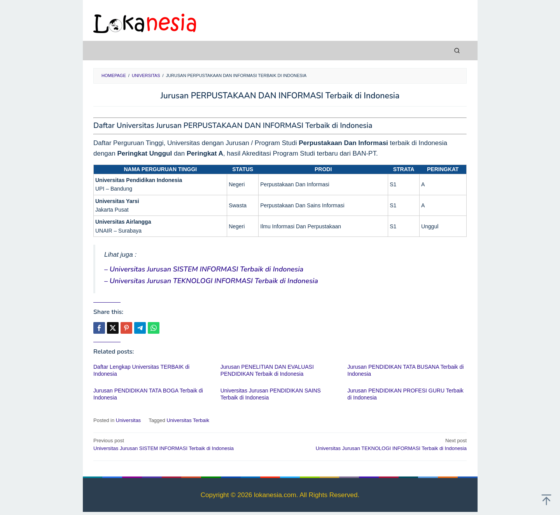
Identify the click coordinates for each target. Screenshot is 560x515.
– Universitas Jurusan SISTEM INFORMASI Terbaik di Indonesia (203, 269)
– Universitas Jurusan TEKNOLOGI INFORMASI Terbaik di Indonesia (211, 281)
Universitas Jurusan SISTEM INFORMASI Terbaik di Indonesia (183, 444)
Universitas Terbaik (187, 420)
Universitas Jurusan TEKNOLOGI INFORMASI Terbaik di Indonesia (377, 444)
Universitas (128, 420)
